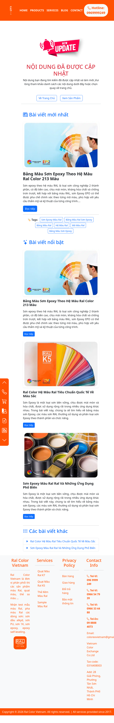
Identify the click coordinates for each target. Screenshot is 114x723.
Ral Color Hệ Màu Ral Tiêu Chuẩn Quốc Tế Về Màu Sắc (58, 394)
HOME (24, 10)
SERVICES (52, 10)
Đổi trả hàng (66, 591)
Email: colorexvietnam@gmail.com (95, 635)
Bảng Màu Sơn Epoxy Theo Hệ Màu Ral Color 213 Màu (57, 176)
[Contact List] (4, 392)
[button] (4, 383)
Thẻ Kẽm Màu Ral (43, 594)
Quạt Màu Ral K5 (44, 583)
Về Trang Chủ (47, 98)
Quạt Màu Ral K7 (44, 573)
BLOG (64, 10)
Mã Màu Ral (78, 225)
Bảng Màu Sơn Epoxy (60, 231)
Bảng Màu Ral (44, 225)
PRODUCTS (37, 10)
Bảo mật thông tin (67, 601)
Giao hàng (68, 582)
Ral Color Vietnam (35, 712)
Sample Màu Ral (43, 604)
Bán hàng (68, 576)
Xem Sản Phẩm (71, 98)
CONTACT (77, 10)
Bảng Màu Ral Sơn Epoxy (79, 219)
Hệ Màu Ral (62, 225)
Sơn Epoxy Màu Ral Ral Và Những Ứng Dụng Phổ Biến (58, 485)
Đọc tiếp (30, 209)
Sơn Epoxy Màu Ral (51, 219)
